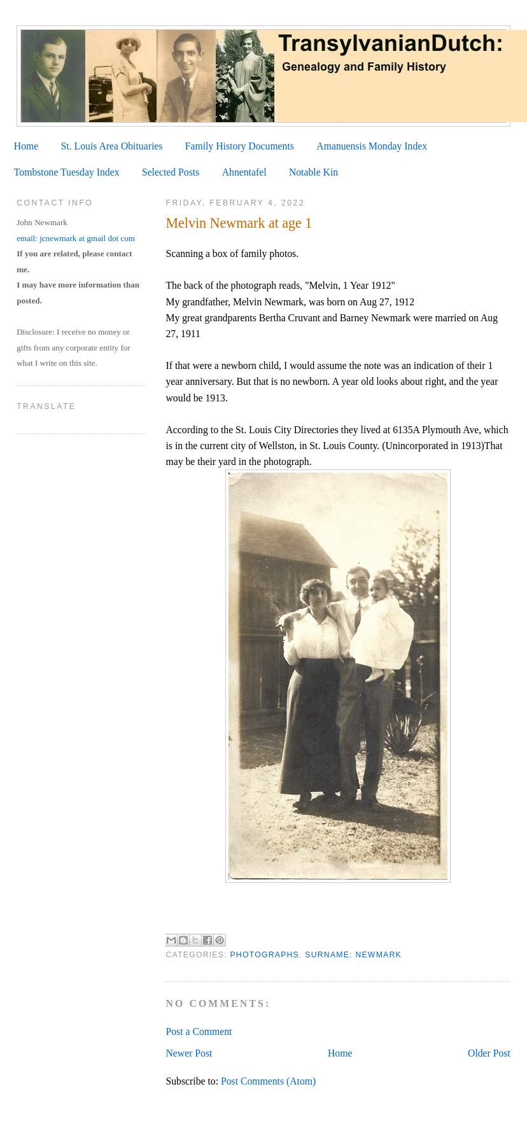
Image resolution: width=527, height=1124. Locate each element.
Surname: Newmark (353, 954)
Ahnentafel (244, 172)
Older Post (489, 1053)
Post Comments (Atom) (268, 1081)
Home (26, 146)
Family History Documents (239, 146)
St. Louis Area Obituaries (112, 146)
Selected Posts (170, 172)
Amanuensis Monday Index (371, 146)
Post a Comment (198, 1031)
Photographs (264, 954)
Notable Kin (313, 172)
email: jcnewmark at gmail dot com (76, 238)
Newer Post (188, 1053)
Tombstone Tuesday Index (67, 172)
